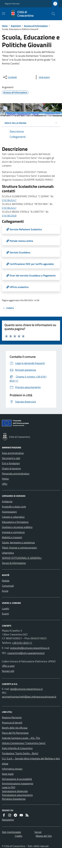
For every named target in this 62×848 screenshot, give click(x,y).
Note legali (8, 774)
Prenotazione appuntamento (17, 795)
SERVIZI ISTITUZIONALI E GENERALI (22, 558)
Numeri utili (8, 671)
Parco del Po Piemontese (15, 733)
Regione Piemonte (12, 3)
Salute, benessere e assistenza (18, 542)
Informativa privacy (12, 769)
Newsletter (8, 820)
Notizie (5, 580)
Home (5, 25)
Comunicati (8, 586)
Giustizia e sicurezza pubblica (17, 527)
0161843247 (9, 200)
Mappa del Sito (44, 836)
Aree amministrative (13, 453)
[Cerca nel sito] (52, 14)
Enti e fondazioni (11, 463)
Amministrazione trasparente (17, 783)
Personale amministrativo (15, 473)
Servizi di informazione (14, 563)
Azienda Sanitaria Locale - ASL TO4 (21, 738)
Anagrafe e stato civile (14, 506)
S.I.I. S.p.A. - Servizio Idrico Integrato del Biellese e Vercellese (31, 761)
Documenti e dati (11, 458)
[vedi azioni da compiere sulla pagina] (41, 77)
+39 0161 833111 (22, 643)
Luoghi (5, 608)
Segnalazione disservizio (15, 791)
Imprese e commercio (13, 532)
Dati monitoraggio (11, 832)
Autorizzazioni (9, 512)
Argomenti (16, 25)
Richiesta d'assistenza (13, 799)
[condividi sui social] (9, 77)
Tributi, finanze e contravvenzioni (19, 547)
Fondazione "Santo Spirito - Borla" (20, 753)
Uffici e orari (8, 666)
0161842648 (9, 215)
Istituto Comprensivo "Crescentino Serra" (24, 743)
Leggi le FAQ (8, 787)
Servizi (37, 832)
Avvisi (5, 591)
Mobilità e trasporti (12, 537)
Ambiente (7, 501)
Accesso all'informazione (36, 25)
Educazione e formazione (15, 522)
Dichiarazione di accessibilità (17, 779)
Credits (18, 836)
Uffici (4, 484)
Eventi (5, 613)
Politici (5, 479)
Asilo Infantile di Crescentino (17, 748)
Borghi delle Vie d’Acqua (14, 728)
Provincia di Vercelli (12, 722)
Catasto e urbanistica (13, 517)
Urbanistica (8, 553)
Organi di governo (11, 468)
